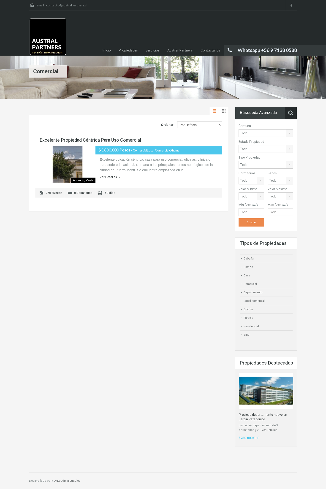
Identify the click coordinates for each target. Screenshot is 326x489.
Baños (272, 173)
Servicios (153, 50)
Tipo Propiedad (250, 157)
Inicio (106, 50)
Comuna (245, 126)
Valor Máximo (278, 189)
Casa (247, 275)
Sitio (247, 334)
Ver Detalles (110, 177)
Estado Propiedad (251, 141)
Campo (248, 267)
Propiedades (128, 50)
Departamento (253, 292)
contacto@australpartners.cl (66, 5)
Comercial (250, 284)
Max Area (278, 205)
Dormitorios (247, 173)
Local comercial (254, 301)
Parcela (248, 317)
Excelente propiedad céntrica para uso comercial (90, 140)
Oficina (248, 309)
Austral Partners (180, 50)
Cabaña (249, 258)
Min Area (248, 205)
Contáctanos (210, 50)
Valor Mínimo (248, 189)
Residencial (251, 326)
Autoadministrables (67, 480)
